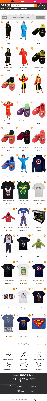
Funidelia (2, 11)
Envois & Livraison (20, 389)
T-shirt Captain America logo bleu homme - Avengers (39, 281)
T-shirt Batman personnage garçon (38, 307)
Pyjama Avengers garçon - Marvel (8, 253)
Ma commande (20, 386)
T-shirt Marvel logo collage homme (38, 200)
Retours (18, 390)
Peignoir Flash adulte (23, 67)
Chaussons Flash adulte (38, 147)
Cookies (32, 390)
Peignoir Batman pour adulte (8, 40)
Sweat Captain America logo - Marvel (38, 174)
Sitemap (32, 391)
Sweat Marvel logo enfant (8, 227)
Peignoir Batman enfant (8, 67)
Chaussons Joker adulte (23, 120)
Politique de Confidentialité (36, 389)
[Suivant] (28, 344)
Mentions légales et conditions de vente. (38, 387)
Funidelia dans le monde (35, 386)
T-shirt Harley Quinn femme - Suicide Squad (23, 308)
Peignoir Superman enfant (23, 174)
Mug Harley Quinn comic (8, 307)
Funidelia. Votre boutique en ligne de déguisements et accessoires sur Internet (5, 5)
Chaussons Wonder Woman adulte (8, 147)
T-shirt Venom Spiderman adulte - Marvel (23, 254)
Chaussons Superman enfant (8, 174)
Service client (8, 385)
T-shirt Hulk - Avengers (23, 280)
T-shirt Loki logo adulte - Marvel (8, 280)
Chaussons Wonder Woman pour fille (8, 94)
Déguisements (9, 8)
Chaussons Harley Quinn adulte (23, 147)
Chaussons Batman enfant (39, 67)
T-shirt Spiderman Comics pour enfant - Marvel (23, 334)
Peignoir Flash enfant (8, 120)
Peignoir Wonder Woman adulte (39, 94)
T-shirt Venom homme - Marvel (8, 200)
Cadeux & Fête (24, 8)
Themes (2, 8)
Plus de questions (20, 391)
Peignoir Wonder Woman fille (23, 94)
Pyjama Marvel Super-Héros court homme (8, 334)
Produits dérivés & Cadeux (10, 11)
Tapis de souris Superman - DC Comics (38, 334)
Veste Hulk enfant (38, 253)
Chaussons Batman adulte (39, 40)
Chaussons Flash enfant (38, 120)
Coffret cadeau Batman (39, 227)
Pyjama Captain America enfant (23, 227)
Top (44, 8)
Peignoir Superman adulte (23, 40)
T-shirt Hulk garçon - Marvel (23, 200)
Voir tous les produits (41, 344)
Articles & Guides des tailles (22, 387)
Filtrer (3, 17)
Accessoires (16, 8)
